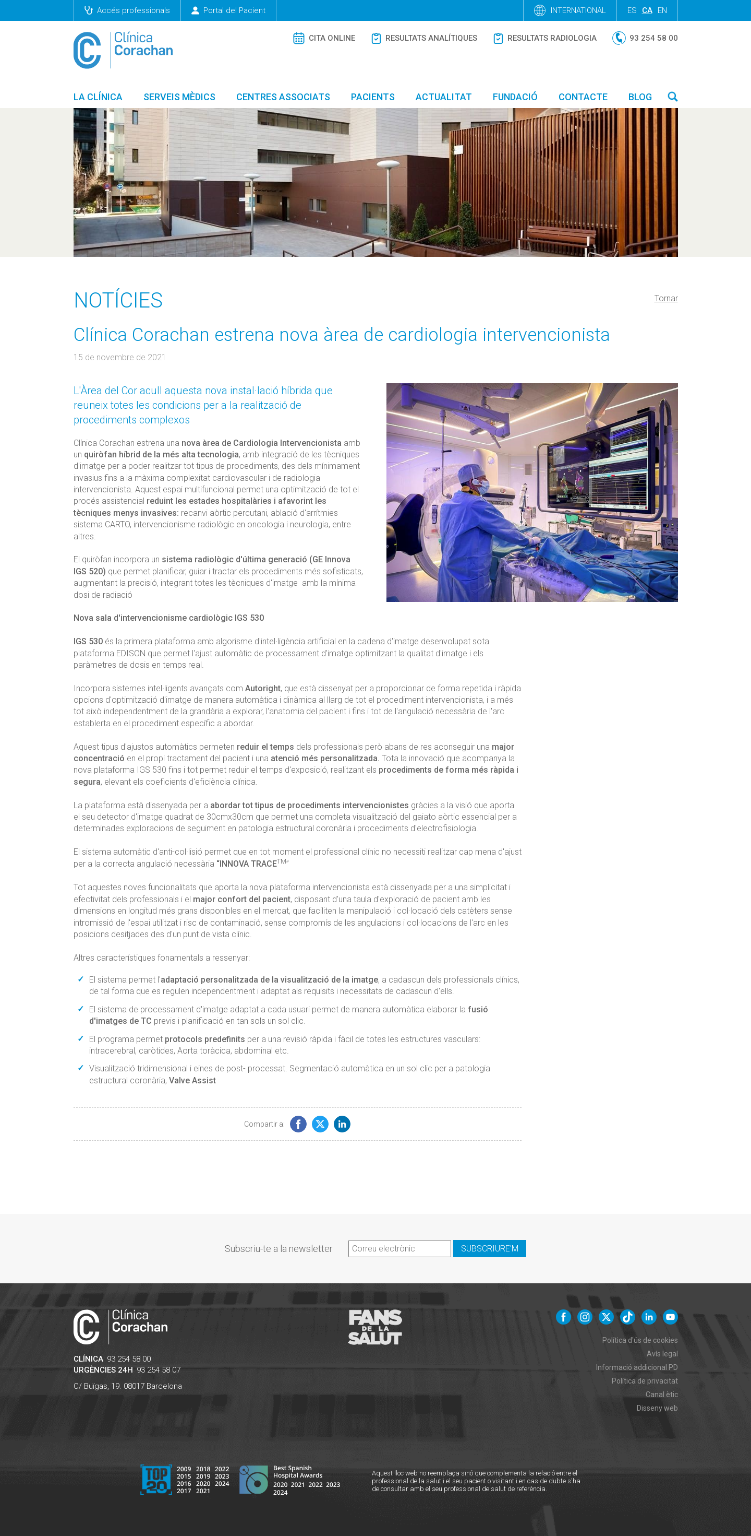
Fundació (515, 96)
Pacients (373, 96)
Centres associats (283, 96)
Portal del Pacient (228, 10)
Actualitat (444, 96)
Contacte (583, 96)
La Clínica (98, 96)
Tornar (666, 298)
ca (647, 10)
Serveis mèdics (179, 96)
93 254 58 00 (129, 1359)
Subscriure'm (489, 1249)
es (632, 10)
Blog (640, 96)
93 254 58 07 (158, 1370)
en (662, 10)
